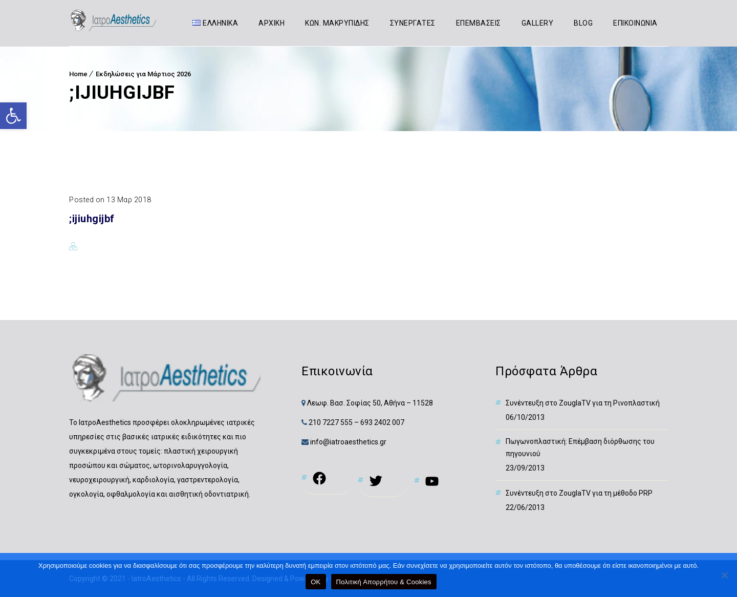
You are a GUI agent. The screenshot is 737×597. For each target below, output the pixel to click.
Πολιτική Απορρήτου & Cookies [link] (383, 582)
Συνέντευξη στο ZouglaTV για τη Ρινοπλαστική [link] (583, 403)
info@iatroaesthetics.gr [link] (347, 442)
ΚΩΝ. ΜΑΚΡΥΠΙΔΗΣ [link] (338, 23)
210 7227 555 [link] (331, 422)
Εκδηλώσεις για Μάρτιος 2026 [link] (143, 74)
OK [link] (315, 582)
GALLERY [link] (538, 23)
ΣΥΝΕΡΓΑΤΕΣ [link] (413, 23)
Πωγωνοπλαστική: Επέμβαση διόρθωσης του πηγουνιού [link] (580, 447)
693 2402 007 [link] (382, 422)
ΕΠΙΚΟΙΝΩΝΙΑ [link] (636, 23)
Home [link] (78, 74)
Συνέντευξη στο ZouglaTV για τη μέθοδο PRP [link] (579, 493)
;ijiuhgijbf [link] (92, 218)
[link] (13, 115)
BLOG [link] (583, 23)
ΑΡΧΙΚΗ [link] (272, 23)
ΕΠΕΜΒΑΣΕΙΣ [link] (478, 23)
